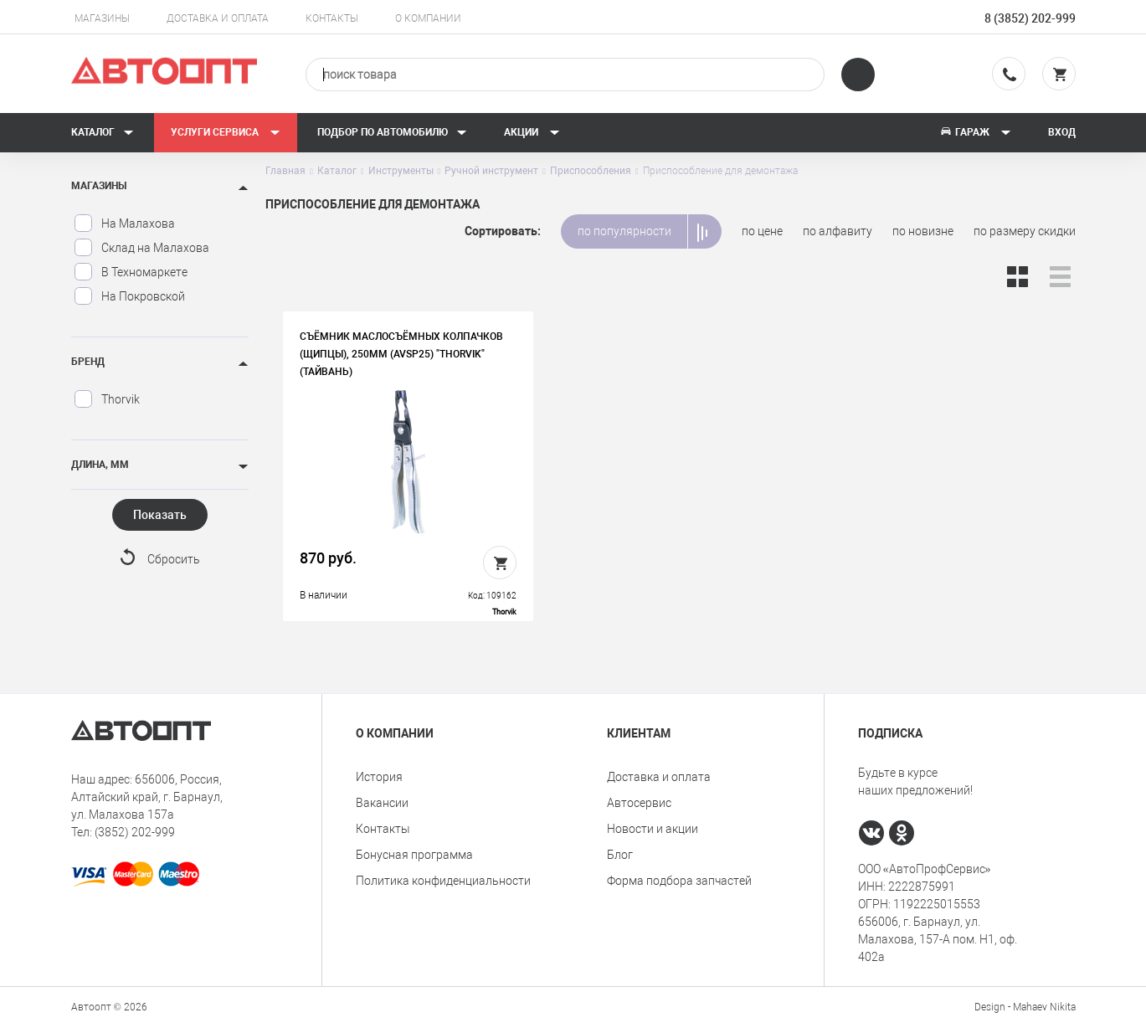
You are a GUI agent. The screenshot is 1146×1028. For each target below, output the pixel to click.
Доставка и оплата (218, 18)
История (379, 777)
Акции (532, 132)
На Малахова (124, 223)
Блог (620, 854)
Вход (1062, 132)
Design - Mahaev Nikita (1025, 1007)
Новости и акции (652, 828)
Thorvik (107, 399)
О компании (428, 18)
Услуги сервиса (225, 132)
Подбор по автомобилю (392, 132)
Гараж (975, 132)
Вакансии (382, 803)
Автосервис (639, 803)
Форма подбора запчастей (679, 880)
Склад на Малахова (141, 248)
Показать (160, 515)
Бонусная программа (414, 854)
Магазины (102, 18)
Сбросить (173, 559)
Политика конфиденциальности (443, 880)
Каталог (102, 132)
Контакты (332, 18)
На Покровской (129, 296)
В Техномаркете (131, 272)
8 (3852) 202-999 (1030, 18)
